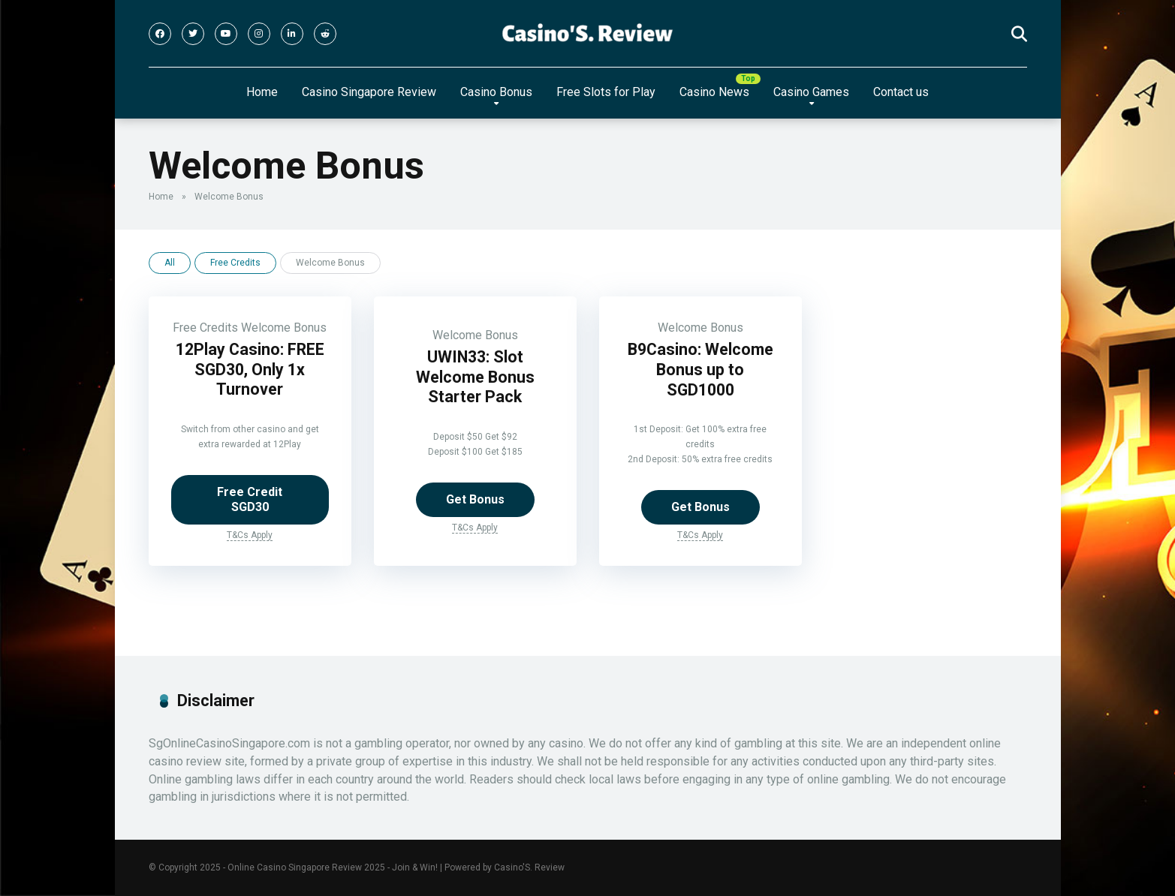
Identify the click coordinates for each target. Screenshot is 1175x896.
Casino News (714, 92)
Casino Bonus (496, 92)
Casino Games (811, 92)
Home (262, 92)
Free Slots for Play (605, 92)
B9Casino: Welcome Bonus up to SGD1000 (700, 369)
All (169, 262)
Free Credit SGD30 (249, 499)
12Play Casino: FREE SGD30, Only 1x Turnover (250, 369)
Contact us (901, 92)
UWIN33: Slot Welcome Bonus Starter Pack (475, 376)
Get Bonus (475, 499)
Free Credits (235, 262)
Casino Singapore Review (369, 92)
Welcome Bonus (284, 327)
